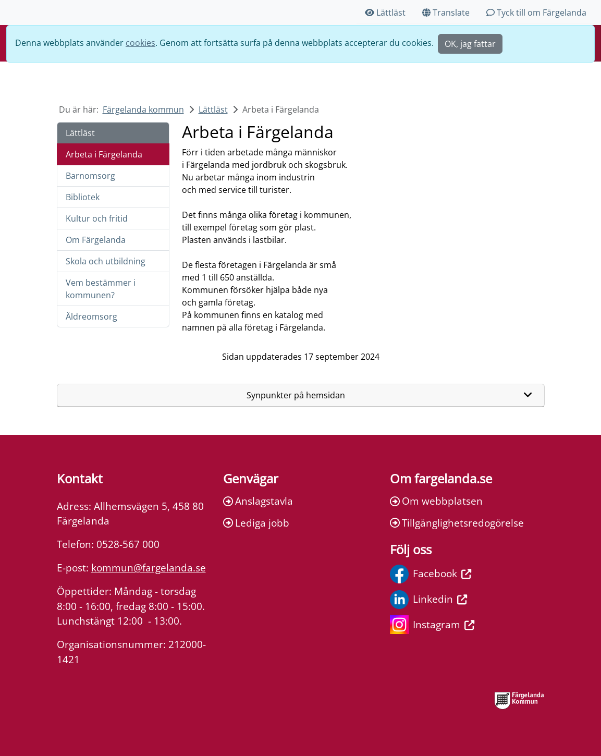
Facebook (430, 574)
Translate (446, 12)
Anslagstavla (258, 501)
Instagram (432, 624)
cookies (140, 42)
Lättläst (385, 12)
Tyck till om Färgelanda (536, 12)
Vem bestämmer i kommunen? (101, 289)
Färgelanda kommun (143, 109)
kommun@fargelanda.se (148, 567)
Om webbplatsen (436, 501)
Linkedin (428, 599)
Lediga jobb (256, 523)
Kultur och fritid (97, 218)
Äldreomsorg (91, 316)
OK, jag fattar (470, 44)
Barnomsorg (90, 175)
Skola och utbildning (105, 261)
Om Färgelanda (96, 240)
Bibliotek (83, 197)
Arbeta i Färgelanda (104, 154)
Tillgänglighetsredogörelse (457, 523)
